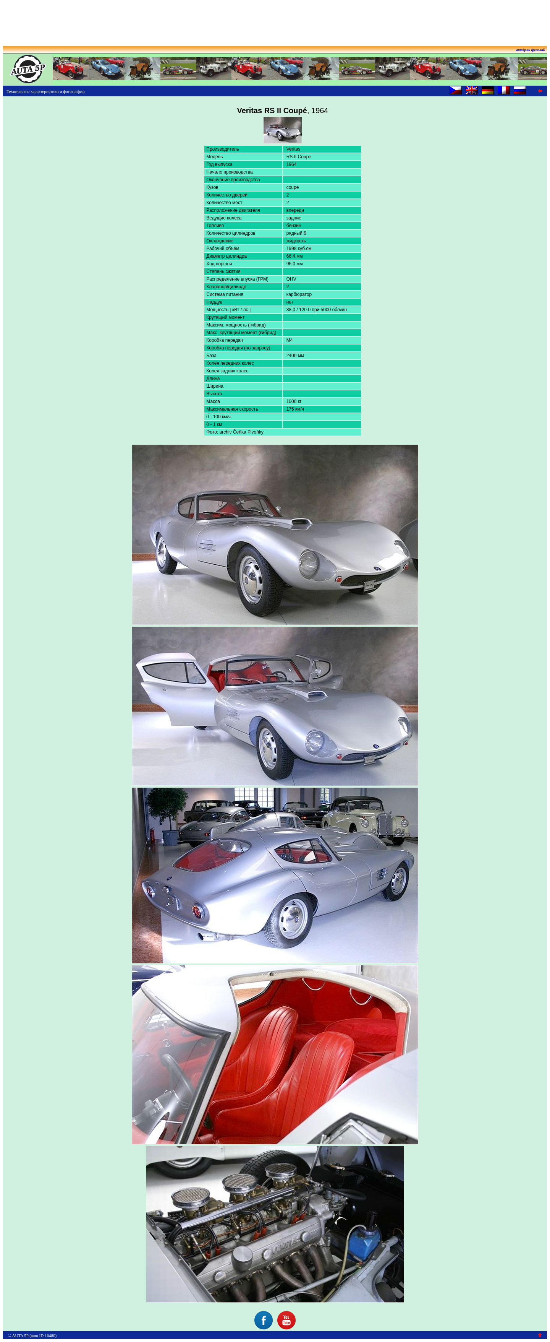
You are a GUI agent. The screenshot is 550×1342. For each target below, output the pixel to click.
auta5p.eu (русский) (530, 50)
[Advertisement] (275, 20)
